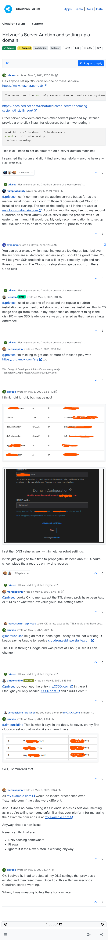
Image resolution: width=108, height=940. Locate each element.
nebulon (12, 296)
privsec (11, 75)
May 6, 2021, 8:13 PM (58, 680)
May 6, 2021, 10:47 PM (41, 869)
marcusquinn (15, 349)
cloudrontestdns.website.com (71, 640)
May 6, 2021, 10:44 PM (48, 790)
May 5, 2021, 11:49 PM (50, 190)
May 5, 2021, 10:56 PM (41, 75)
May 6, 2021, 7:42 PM (40, 629)
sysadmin (13, 244)
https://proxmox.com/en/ (22, 359)
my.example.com (21, 796)
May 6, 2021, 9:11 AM (50, 296)
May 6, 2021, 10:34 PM (41, 718)
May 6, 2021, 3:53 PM (41, 391)
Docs (89, 9)
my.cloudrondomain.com (21, 210)
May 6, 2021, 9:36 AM (48, 349)
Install (100, 9)
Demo (78, 9)
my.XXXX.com (61, 686)
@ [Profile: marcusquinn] (12, 636)
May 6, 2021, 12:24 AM (44, 244)
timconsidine (15, 680)
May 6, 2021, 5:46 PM (47, 591)
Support (24, 48)
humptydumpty (16, 190)
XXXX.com (50, 691)
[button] (5, 934)
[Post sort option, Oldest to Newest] (7, 63)
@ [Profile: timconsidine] (12, 725)
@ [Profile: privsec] (9, 196)
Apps (68, 9)
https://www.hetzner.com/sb (24, 86)
